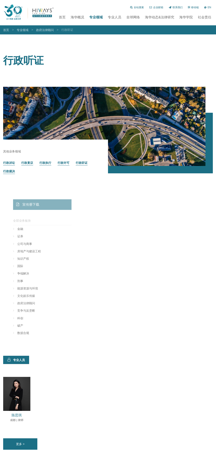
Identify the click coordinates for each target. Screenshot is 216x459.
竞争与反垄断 (35, 310)
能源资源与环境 (36, 288)
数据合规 (32, 333)
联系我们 (176, 7)
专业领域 (96, 17)
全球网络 (133, 17)
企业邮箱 (156, 7)
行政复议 (27, 162)
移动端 (193, 7)
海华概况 (77, 17)
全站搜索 (137, 7)
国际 (29, 266)
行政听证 (82, 162)
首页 (62, 17)
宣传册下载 (36, 204)
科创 (29, 318)
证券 (29, 236)
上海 (6, 455)
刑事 (29, 281)
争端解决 (32, 273)
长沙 (24, 455)
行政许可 (63, 162)
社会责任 (204, 17)
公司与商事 (33, 244)
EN (207, 7)
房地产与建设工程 (38, 251)
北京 (15, 455)
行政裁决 (9, 171)
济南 (62, 455)
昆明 (43, 455)
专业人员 (114, 17)
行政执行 (45, 162)
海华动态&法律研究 (159, 17)
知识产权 (32, 258)
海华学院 (186, 17)
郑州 (34, 455)
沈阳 (53, 455)
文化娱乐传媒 (35, 295)
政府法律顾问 (45, 30)
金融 (29, 229)
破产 (29, 325)
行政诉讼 (9, 162)
